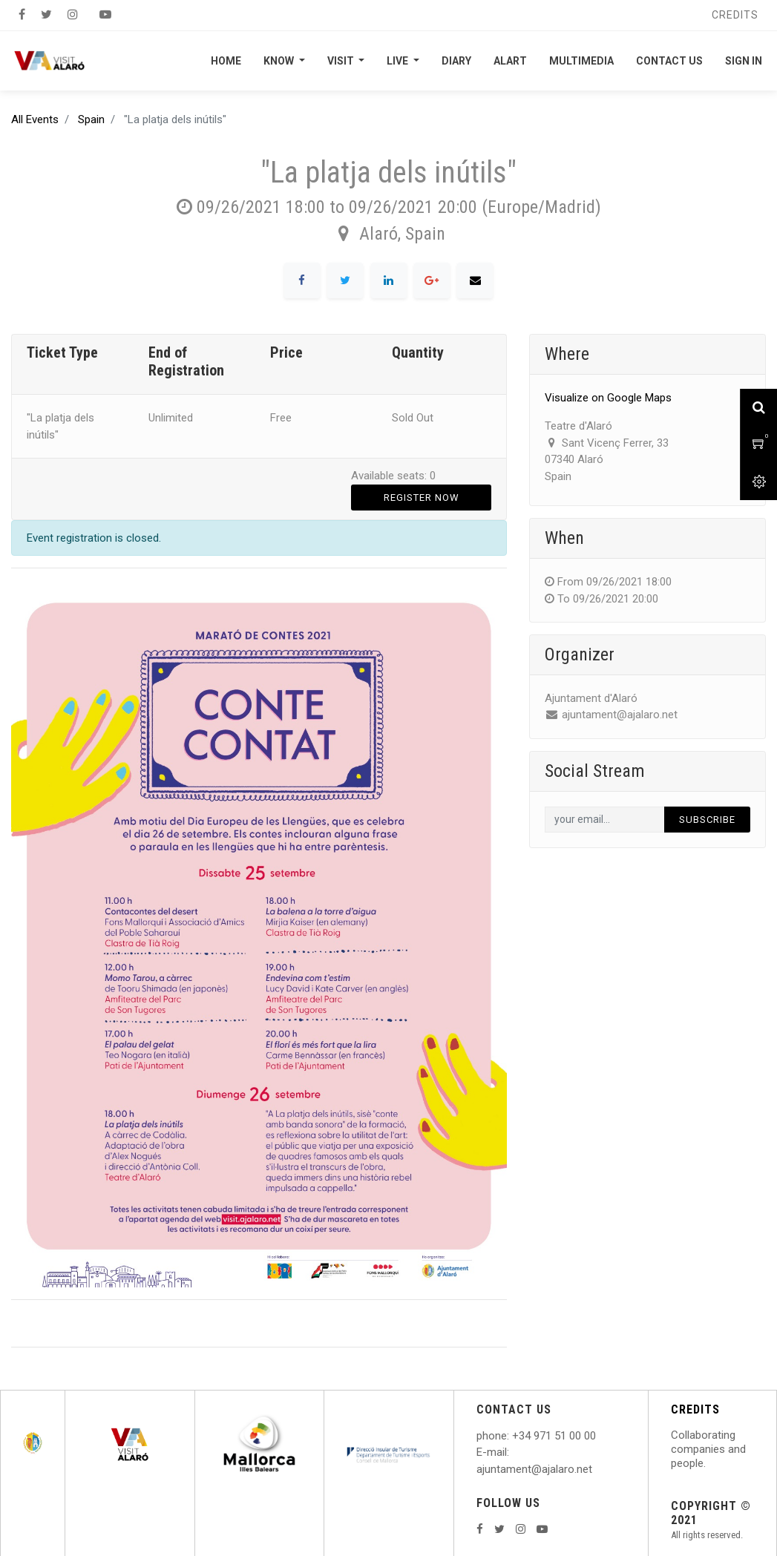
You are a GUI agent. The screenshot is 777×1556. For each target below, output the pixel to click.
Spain (91, 119)
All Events (35, 119)
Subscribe (707, 819)
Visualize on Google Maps (608, 397)
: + (513, 1435)
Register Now (421, 497)
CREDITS (695, 1409)
